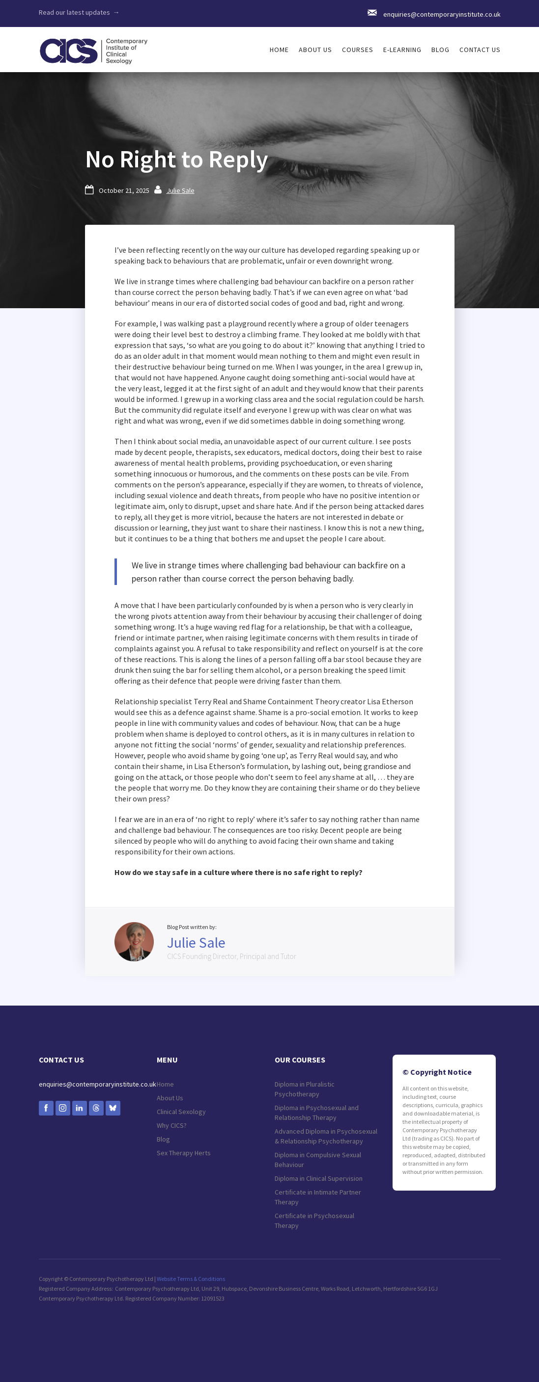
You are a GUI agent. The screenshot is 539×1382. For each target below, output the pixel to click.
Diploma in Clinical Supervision (319, 1178)
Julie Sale (181, 190)
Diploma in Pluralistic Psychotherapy (305, 1089)
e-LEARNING (402, 49)
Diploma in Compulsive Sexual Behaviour (318, 1159)
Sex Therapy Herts (184, 1152)
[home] (93, 46)
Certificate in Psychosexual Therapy (314, 1220)
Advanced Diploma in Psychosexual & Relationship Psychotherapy (326, 1136)
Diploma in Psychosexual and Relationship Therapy (317, 1112)
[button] (315, 49)
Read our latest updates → (79, 12)
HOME (279, 49)
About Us (170, 1097)
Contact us (480, 49)
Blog (440, 49)
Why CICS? (172, 1125)
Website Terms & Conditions (191, 1278)
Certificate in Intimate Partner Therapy (318, 1197)
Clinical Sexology (181, 1111)
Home (165, 1084)
